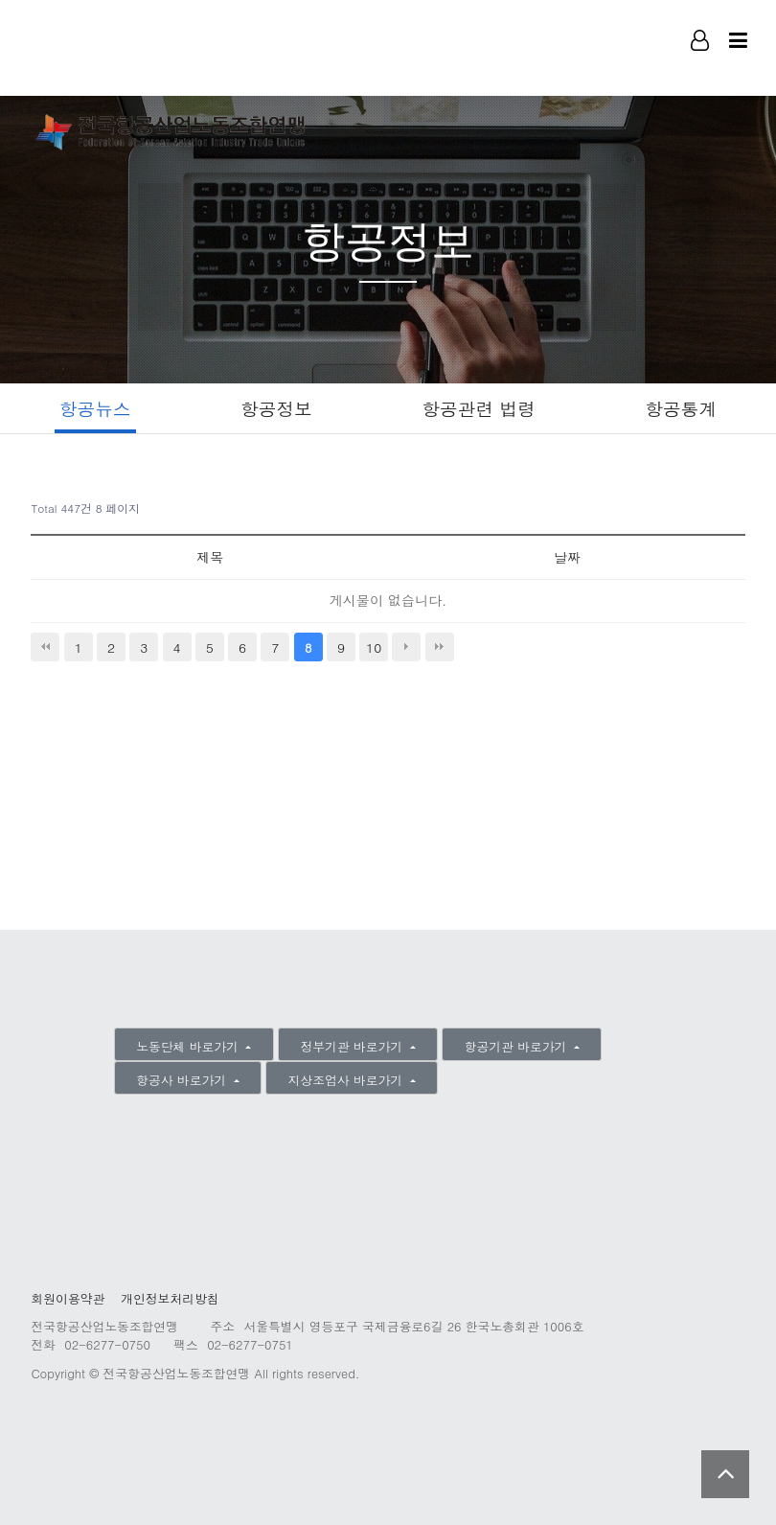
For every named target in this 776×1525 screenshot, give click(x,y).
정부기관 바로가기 (353, 1046)
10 (373, 648)
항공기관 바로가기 (518, 1046)
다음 (406, 648)
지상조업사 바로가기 (347, 1080)
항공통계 (684, 408)
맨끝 (439, 648)
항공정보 (275, 408)
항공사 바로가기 (183, 1080)
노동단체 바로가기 (189, 1046)
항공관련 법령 (480, 408)
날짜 (566, 557)
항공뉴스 (92, 408)
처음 (45, 648)
